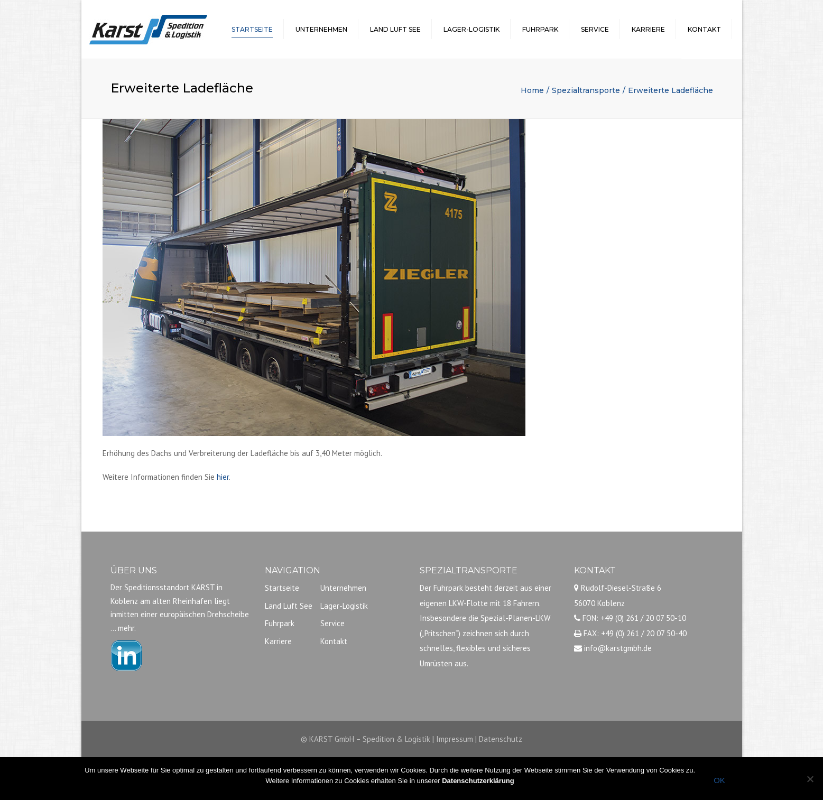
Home (532, 90)
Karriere (648, 29)
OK (719, 780)
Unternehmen (321, 29)
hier (223, 477)
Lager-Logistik (471, 29)
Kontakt (704, 29)
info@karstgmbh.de (618, 648)
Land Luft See (395, 29)
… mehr (122, 628)
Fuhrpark (540, 29)
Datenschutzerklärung (478, 781)
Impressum (454, 739)
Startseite (252, 29)
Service (595, 29)
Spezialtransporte (586, 90)
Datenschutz (500, 739)
